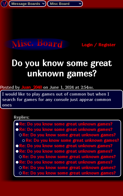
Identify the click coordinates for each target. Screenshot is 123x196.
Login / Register (98, 44)
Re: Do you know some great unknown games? (65, 124)
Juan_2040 (31, 87)
